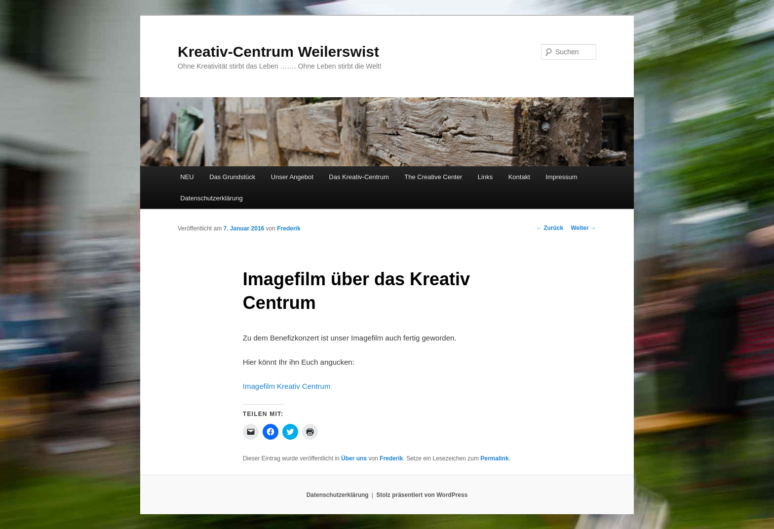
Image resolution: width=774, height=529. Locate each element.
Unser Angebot (292, 177)
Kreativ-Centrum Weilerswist (278, 51)
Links (485, 177)
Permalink (494, 458)
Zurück (549, 228)
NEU (187, 177)
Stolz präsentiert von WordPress (421, 494)
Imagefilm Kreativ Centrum (287, 386)
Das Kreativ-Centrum (358, 177)
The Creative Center (433, 177)
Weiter (583, 228)
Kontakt (519, 177)
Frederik (288, 228)
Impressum (561, 177)
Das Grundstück (232, 177)
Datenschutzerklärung (211, 198)
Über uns (354, 458)
